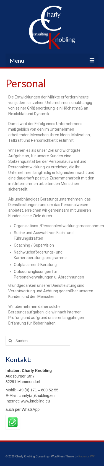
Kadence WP (87, 456)
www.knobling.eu (35, 401)
